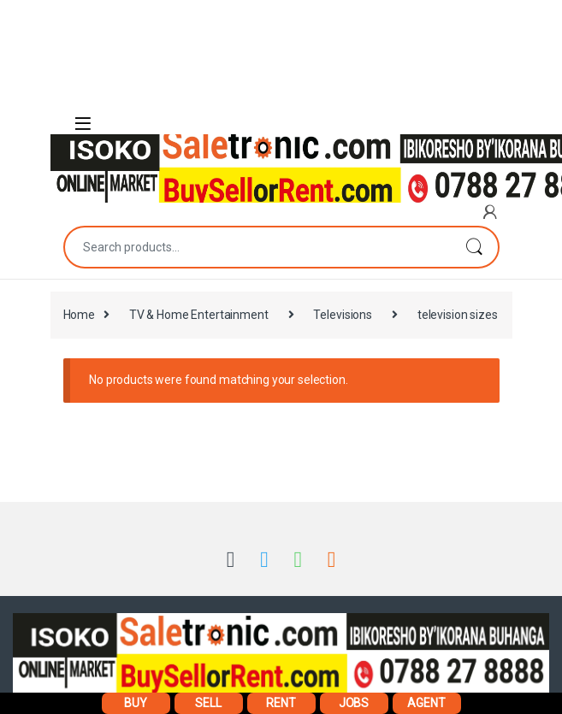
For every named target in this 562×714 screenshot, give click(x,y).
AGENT (426, 703)
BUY (135, 703)
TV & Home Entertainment (199, 315)
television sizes (457, 315)
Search (474, 247)
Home (79, 315)
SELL (208, 703)
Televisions (342, 315)
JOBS (354, 703)
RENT (280, 703)
